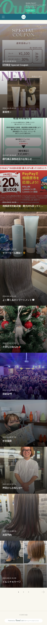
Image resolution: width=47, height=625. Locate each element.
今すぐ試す (30, 10)
